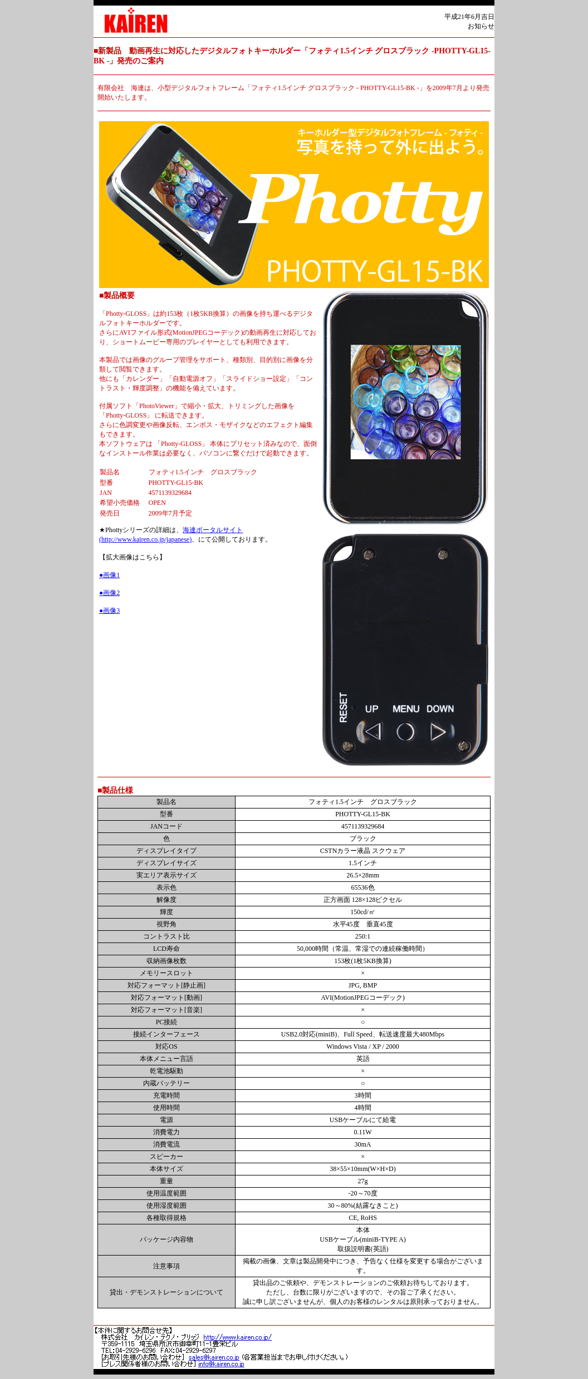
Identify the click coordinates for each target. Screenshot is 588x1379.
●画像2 (109, 593)
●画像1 (109, 575)
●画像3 (109, 610)
